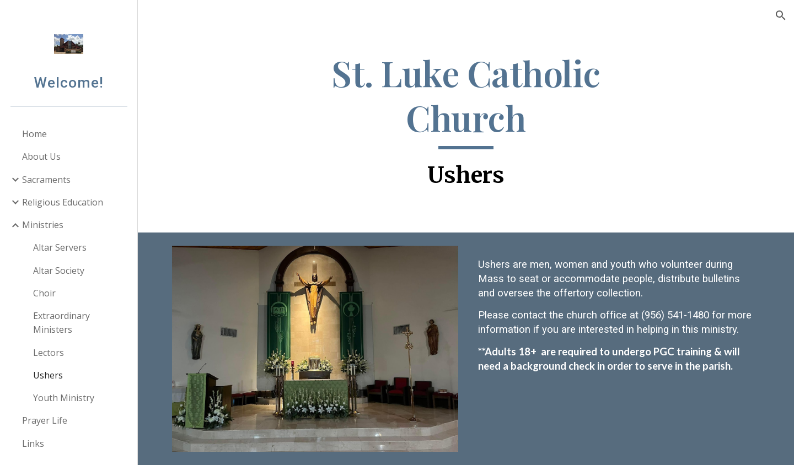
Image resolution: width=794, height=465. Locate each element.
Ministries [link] (42, 225)
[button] (781, 15)
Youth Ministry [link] (63, 398)
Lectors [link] (48, 353)
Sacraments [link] (46, 180)
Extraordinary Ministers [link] (61, 323)
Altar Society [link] (58, 270)
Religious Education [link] (62, 202)
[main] (465, 121)
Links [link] (33, 443)
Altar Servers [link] (60, 247)
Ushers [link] (48, 375)
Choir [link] (44, 293)
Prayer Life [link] (44, 420)
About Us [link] (41, 156)
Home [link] (34, 134)
